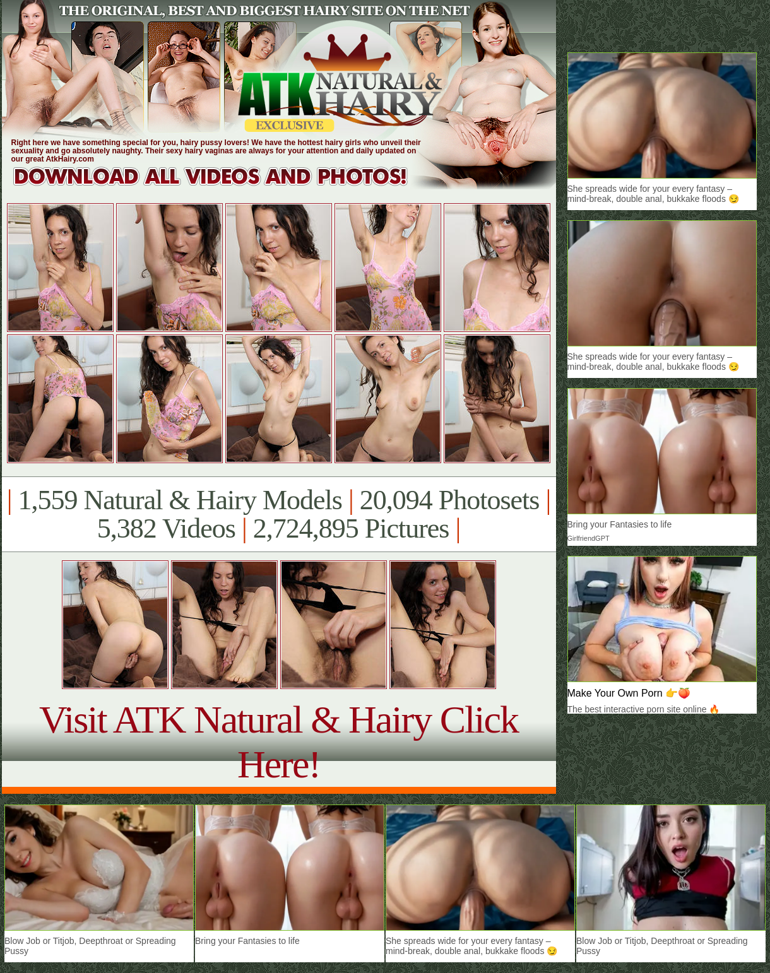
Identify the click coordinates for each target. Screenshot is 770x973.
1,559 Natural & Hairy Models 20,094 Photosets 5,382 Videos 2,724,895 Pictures (278, 514)
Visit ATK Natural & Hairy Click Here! (278, 742)
